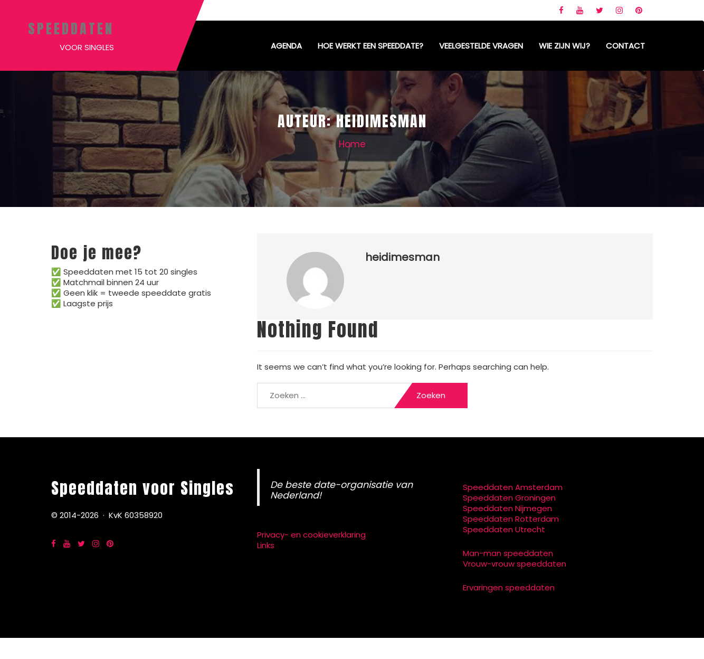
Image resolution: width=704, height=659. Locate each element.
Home (352, 144)
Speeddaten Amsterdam (513, 487)
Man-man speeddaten (508, 553)
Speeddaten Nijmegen (507, 508)
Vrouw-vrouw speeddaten (514, 563)
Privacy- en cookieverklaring (311, 534)
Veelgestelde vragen (481, 45)
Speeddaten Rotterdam (511, 518)
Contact (625, 45)
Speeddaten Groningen (509, 497)
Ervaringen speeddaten (509, 587)
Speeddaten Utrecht (504, 529)
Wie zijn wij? (564, 45)
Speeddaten (71, 28)
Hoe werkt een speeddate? (370, 45)
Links (265, 545)
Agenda (286, 45)
